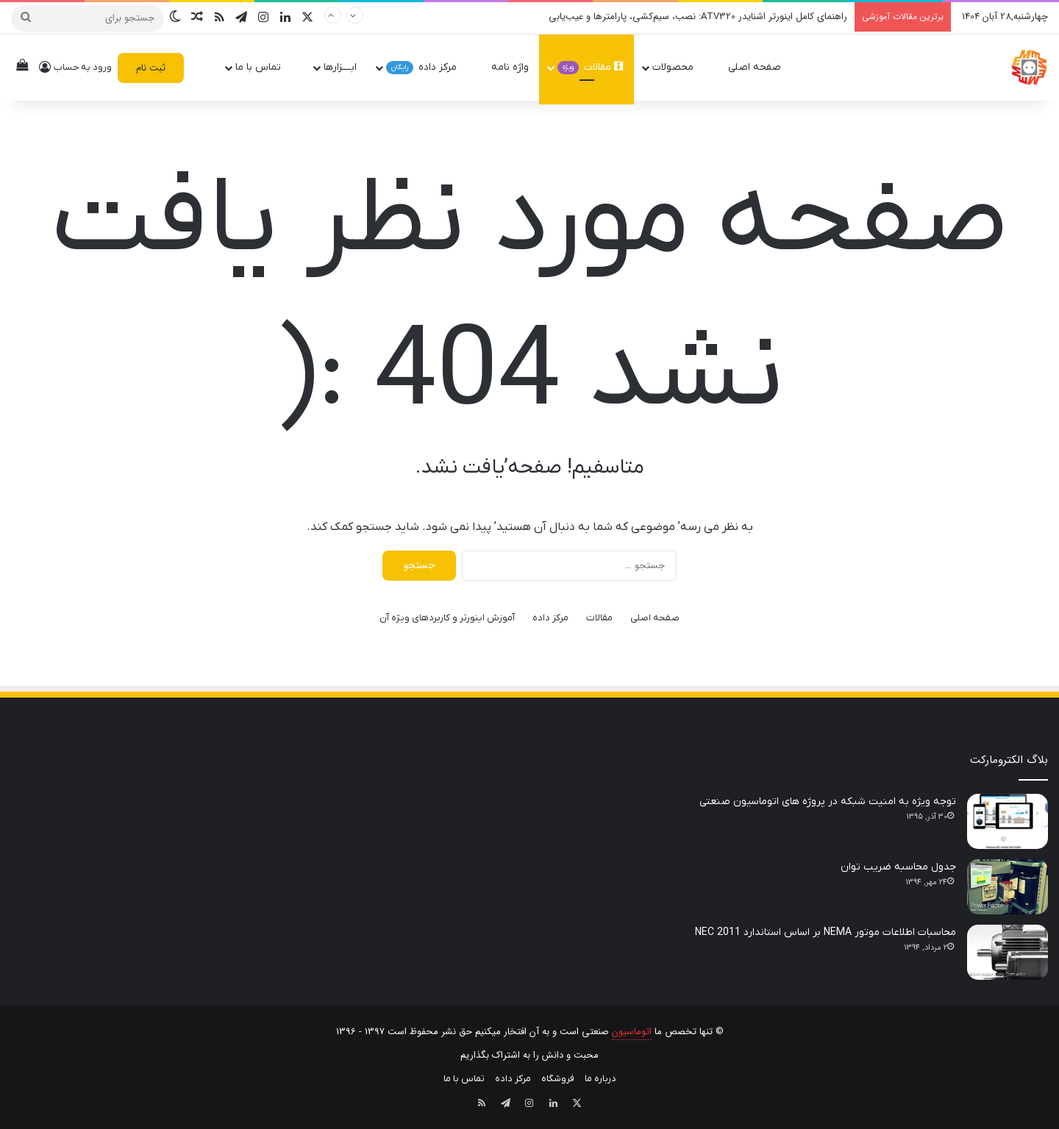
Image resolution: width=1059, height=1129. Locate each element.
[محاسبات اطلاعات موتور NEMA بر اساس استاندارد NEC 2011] (1007, 952)
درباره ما (600, 1078)
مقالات (590, 67)
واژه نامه (510, 67)
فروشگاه (557, 1078)
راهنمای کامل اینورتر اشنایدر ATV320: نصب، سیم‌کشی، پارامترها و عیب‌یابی (698, 16)
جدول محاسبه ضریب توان (898, 867)
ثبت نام (150, 68)
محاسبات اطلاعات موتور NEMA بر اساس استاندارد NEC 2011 (825, 932)
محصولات (679, 67)
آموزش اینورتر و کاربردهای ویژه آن (447, 618)
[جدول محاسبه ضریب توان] (1007, 886)
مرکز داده (428, 67)
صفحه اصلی (761, 67)
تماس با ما (264, 67)
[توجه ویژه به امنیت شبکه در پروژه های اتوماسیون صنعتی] (1007, 821)
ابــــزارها (340, 67)
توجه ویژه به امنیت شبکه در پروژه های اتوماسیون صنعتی (827, 802)
